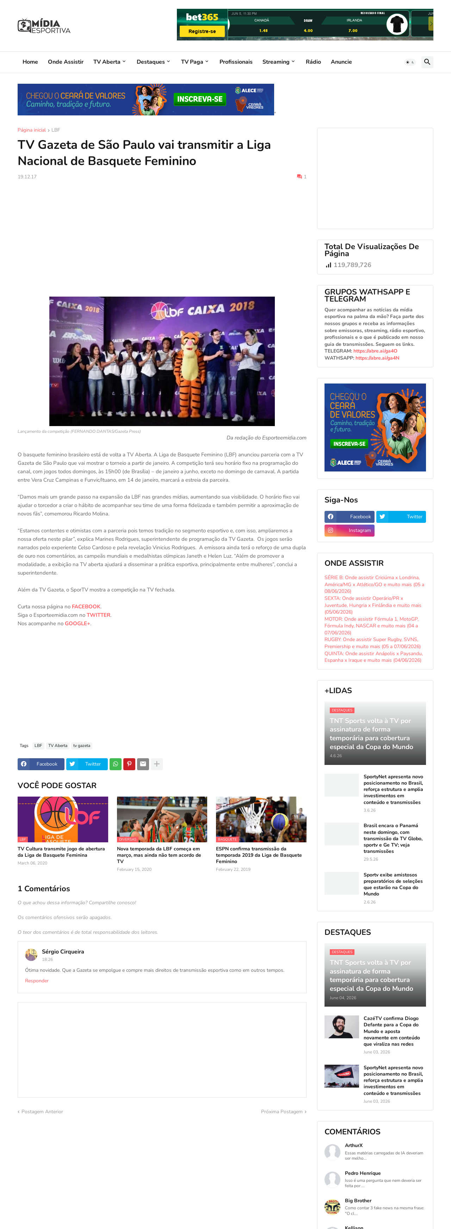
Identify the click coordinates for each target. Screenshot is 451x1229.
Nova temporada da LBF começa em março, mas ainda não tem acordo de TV (159, 855)
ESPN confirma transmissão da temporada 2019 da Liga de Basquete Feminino (259, 855)
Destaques (151, 62)
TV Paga (192, 62)
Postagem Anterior (42, 1111)
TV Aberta (107, 62)
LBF (55, 130)
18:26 (47, 959)
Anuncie (341, 62)
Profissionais (236, 62)
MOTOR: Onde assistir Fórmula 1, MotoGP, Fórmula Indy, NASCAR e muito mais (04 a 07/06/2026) (372, 626)
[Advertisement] (162, 238)
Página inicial (32, 130)
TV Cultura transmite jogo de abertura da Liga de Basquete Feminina (61, 852)
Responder (37, 980)
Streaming (276, 62)
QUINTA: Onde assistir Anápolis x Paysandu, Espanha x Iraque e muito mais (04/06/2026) (374, 657)
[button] (410, 62)
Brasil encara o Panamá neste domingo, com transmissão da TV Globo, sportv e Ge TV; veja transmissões (393, 839)
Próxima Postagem (282, 1111)
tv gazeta (81, 745)
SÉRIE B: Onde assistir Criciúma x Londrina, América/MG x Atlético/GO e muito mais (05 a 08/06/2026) (374, 584)
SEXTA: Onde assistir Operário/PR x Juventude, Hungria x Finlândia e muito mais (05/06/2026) (373, 605)
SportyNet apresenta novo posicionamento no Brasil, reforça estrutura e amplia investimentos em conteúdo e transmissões (393, 790)
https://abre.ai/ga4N (377, 358)
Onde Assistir (66, 62)
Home (30, 62)
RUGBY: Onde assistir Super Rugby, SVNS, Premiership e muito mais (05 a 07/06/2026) (373, 643)
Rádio (313, 62)
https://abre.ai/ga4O (375, 351)
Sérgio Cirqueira (63, 952)
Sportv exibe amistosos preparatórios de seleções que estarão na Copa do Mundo (393, 885)
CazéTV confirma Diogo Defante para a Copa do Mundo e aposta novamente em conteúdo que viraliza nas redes (392, 1031)
